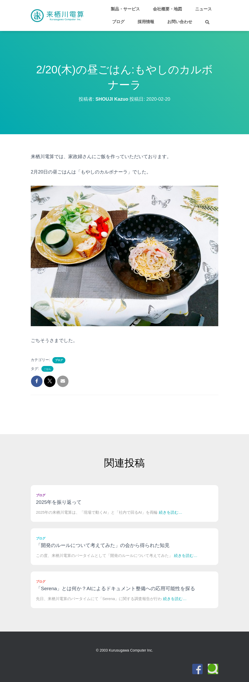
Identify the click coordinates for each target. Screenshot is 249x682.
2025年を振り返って (59, 502)
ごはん (47, 369)
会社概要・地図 (167, 9)
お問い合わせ (179, 22)
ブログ (118, 22)
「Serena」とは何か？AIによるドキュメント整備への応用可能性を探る (115, 588)
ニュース (203, 9)
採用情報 (146, 22)
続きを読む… (170, 512)
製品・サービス (125, 9)
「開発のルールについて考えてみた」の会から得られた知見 (103, 545)
